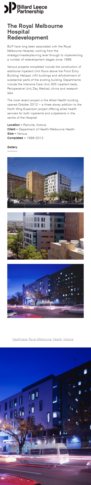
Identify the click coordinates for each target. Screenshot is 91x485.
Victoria (68, 339)
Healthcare (19, 339)
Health (57, 339)
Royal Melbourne (40, 339)
